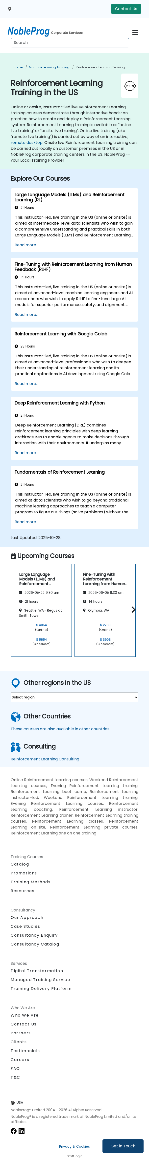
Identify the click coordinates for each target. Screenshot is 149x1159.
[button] (132, 609)
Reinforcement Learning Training (100, 67)
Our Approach (27, 917)
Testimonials (25, 1051)
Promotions (24, 873)
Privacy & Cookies (74, 1146)
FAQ (15, 1068)
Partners (21, 1033)
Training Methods (31, 882)
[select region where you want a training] (74, 697)
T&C (15, 1077)
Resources (22, 891)
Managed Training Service (40, 980)
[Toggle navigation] (135, 32)
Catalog (20, 864)
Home (18, 67)
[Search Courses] (70, 42)
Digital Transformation (37, 971)
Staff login (74, 1156)
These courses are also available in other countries (60, 729)
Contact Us (126, 9)
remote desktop (27, 142)
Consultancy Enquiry (34, 935)
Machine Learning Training (49, 67)
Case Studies (25, 926)
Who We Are (25, 1015)
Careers (20, 1059)
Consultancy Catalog (35, 944)
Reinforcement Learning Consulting (45, 759)
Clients (19, 1042)
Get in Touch (123, 1146)
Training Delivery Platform (41, 988)
